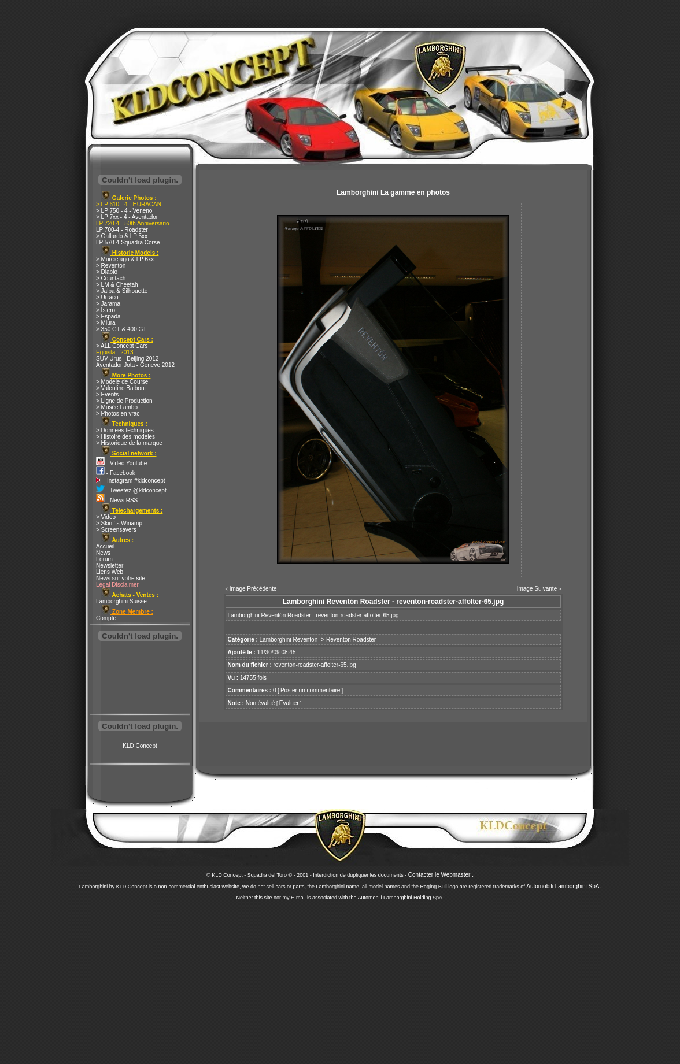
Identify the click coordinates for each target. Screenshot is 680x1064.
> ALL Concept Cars (121, 346)
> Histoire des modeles (125, 436)
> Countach (110, 278)
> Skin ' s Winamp (119, 523)
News (103, 553)
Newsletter (109, 565)
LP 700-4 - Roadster (122, 230)
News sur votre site (120, 578)
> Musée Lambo (117, 407)
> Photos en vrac (117, 413)
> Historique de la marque (129, 443)
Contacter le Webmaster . (441, 875)
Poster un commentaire (310, 690)
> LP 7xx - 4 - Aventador (127, 217)
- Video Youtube (121, 463)
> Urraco (107, 297)
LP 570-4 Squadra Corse (128, 242)
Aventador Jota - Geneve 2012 (135, 365)
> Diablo (106, 272)
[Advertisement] (140, 679)
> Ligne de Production (124, 401)
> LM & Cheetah (117, 284)
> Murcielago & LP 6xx (125, 259)
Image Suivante (537, 588)
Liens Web (109, 572)
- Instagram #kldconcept (130, 480)
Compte (106, 618)
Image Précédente (253, 588)
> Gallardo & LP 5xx (121, 236)
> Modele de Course (122, 382)
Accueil (105, 546)
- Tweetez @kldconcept (131, 490)
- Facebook (115, 473)
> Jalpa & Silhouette (121, 291)
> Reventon (110, 265)
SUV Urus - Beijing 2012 (127, 358)
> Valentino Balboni (121, 388)
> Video (106, 517)
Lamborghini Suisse (121, 601)
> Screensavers (116, 530)
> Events (107, 394)
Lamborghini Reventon (289, 639)
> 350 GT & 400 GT (121, 329)
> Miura (106, 323)
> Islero (105, 310)
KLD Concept (140, 746)
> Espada (108, 316)
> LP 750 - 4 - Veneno (124, 210)
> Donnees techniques (125, 430)
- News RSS (117, 500)
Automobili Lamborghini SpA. (563, 886)
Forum (104, 559)
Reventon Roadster (351, 639)
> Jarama (108, 304)
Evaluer (289, 703)
